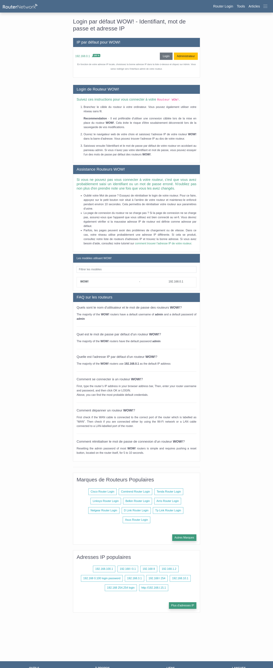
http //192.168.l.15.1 (153, 587)
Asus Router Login (136, 519)
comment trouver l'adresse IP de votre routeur (163, 243)
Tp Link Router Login (168, 510)
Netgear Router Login (104, 510)
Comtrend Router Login (135, 491)
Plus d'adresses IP (182, 605)
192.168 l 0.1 (128, 568)
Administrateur (186, 56)
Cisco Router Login (102, 491)
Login (166, 56)
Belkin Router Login (137, 501)
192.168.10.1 (180, 578)
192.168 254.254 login (121, 587)
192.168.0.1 (82, 56)
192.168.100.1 (104, 568)
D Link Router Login (136, 510)
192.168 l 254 (157, 578)
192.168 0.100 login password (101, 578)
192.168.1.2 (169, 568)
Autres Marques (184, 537)
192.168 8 (149, 568)
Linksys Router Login (106, 501)
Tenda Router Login (169, 491)
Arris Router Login (168, 501)
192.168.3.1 (134, 578)
